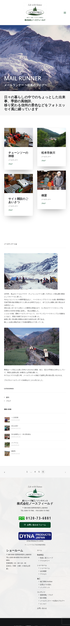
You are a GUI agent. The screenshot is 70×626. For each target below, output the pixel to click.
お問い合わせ (42, 600)
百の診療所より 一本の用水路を (21, 426)
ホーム (39, 542)
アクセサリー (45, 552)
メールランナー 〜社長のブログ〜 (52, 592)
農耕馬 (13, 442)
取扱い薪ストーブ (46, 549)
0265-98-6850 (14, 549)
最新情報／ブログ (46, 586)
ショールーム (45, 560)
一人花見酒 (14, 409)
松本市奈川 (48, 163)
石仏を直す (14, 417)
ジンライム (14, 434)
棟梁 (44, 206)
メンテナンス (45, 579)
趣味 (7, 389)
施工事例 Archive (46, 573)
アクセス (43, 565)
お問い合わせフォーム (35, 516)
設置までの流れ (45, 576)
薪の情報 (43, 589)
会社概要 (43, 562)
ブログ (43, 214)
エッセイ (43, 595)
